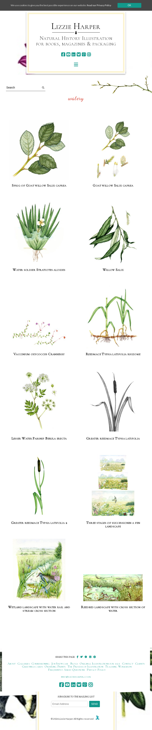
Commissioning (41, 663)
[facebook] (63, 54)
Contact (127, 663)
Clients (139, 663)
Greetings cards (32, 666)
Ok (129, 5)
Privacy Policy (96, 669)
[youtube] (68, 54)
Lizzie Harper (75, 26)
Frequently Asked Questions (66, 669)
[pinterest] (84, 54)
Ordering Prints (55, 666)
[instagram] (89, 54)
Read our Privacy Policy (99, 5)
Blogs (74, 663)
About (12, 663)
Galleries (23, 663)
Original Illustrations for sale (100, 663)
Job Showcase (60, 663)
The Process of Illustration (85, 666)
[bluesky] (78, 54)
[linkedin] (73, 54)
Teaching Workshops (118, 666)
